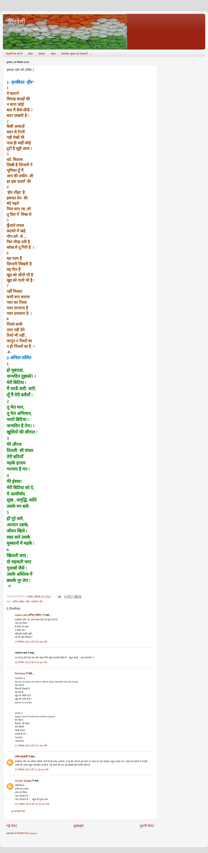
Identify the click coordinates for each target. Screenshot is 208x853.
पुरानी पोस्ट (147, 826)
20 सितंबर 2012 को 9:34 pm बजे (31, 662)
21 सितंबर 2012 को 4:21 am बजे (31, 745)
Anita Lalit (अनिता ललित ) (29, 615)
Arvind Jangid (23, 780)
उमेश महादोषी (21, 756)
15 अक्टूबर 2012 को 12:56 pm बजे (32, 804)
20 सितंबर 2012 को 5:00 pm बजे (31, 641)
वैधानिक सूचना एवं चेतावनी (74, 53)
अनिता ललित (18, 601)
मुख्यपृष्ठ (78, 826)
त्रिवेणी (16, 21)
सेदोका (41, 53)
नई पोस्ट (11, 826)
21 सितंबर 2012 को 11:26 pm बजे (31, 769)
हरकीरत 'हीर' (37, 601)
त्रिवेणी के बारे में (14, 53)
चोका (53, 53)
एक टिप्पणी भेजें (18, 811)
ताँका (30, 53)
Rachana (20, 673)
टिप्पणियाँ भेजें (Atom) (27, 833)
